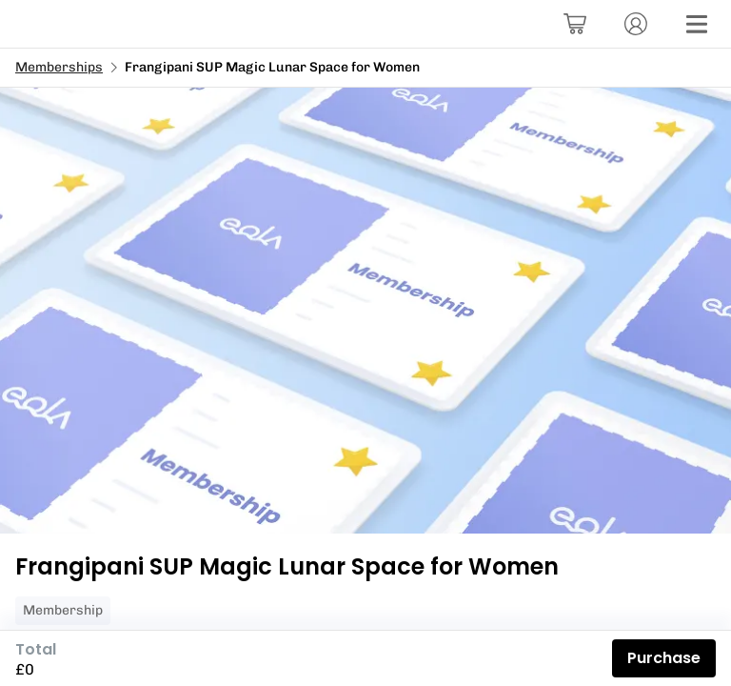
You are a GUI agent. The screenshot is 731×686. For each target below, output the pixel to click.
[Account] (636, 24)
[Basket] (575, 24)
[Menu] (697, 24)
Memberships (59, 67)
